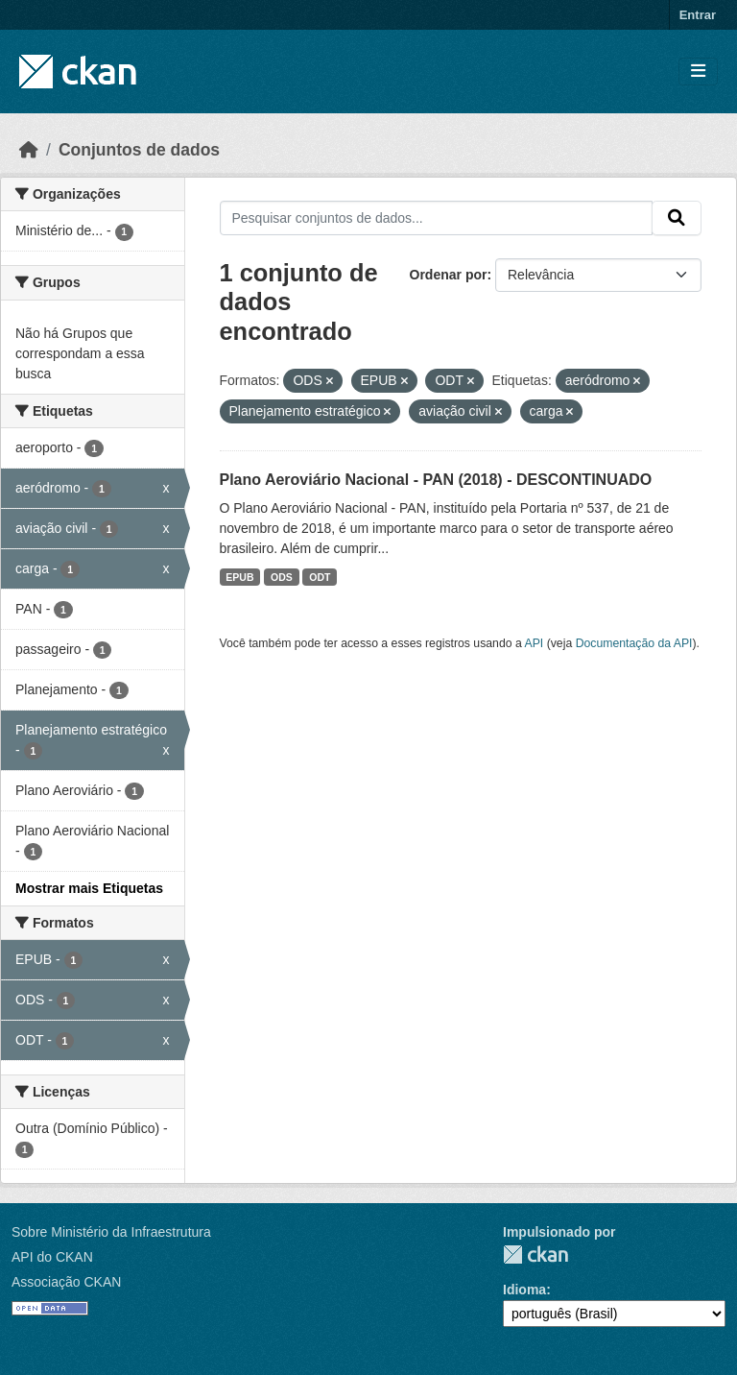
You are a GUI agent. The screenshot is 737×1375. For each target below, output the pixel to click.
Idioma (524, 1289)
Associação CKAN (66, 1282)
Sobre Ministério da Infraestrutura (111, 1232)
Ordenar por (448, 274)
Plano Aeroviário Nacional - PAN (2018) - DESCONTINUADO (436, 479)
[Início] (28, 149)
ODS (282, 577)
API (534, 643)
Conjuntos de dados (139, 149)
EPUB (239, 577)
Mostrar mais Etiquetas (89, 888)
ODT (319, 577)
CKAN (535, 1254)
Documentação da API (634, 643)
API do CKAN (52, 1257)
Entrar (697, 15)
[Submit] (676, 218)
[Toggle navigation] (698, 71)
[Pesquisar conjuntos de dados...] (437, 218)
